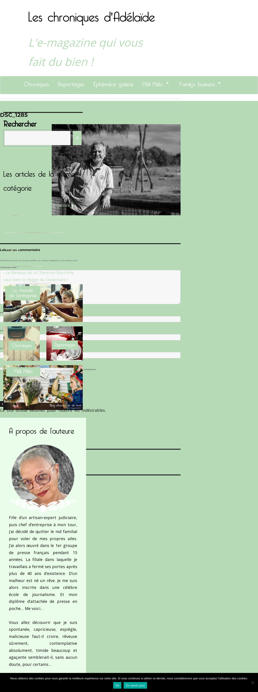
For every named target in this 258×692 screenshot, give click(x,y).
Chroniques (36, 83)
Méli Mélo (152, 83)
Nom (3, 313)
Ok (117, 685)
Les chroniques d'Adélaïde (91, 14)
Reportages (71, 83)
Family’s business (197, 83)
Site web (5, 348)
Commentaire (9, 267)
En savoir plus (135, 685)
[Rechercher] (77, 138)
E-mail (4, 330)
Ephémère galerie (113, 83)
